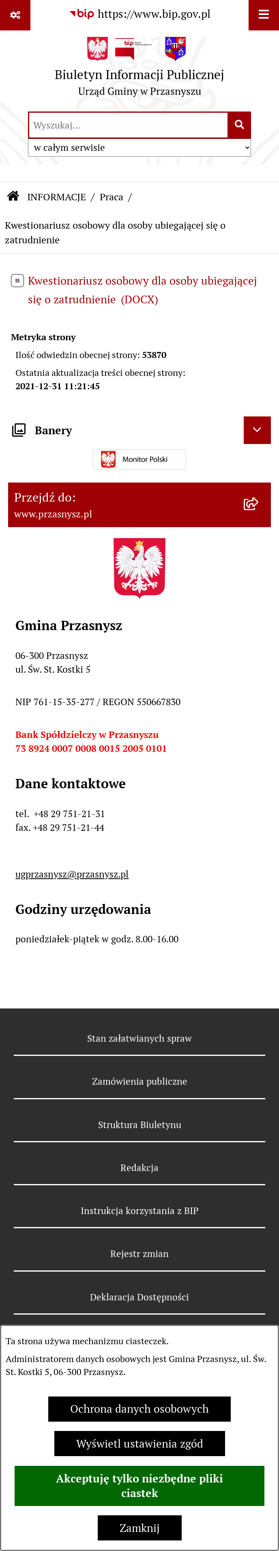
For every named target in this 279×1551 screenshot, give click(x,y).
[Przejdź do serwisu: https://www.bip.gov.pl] (139, 14)
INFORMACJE (56, 197)
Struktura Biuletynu (139, 1125)
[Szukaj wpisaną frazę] (240, 125)
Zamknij (140, 1528)
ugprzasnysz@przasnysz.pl (72, 874)
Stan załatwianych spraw (139, 1038)
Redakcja (139, 1168)
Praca (111, 197)
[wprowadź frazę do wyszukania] (128, 125)
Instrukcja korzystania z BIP (140, 1211)
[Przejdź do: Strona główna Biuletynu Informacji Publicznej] (12, 197)
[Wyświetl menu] (264, 15)
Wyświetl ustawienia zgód (139, 1444)
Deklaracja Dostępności (139, 1297)
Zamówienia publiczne (139, 1081)
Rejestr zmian (139, 1254)
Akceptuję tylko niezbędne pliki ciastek (139, 1485)
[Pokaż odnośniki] (15, 15)
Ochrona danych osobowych (139, 1409)
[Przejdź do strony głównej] (139, 70)
